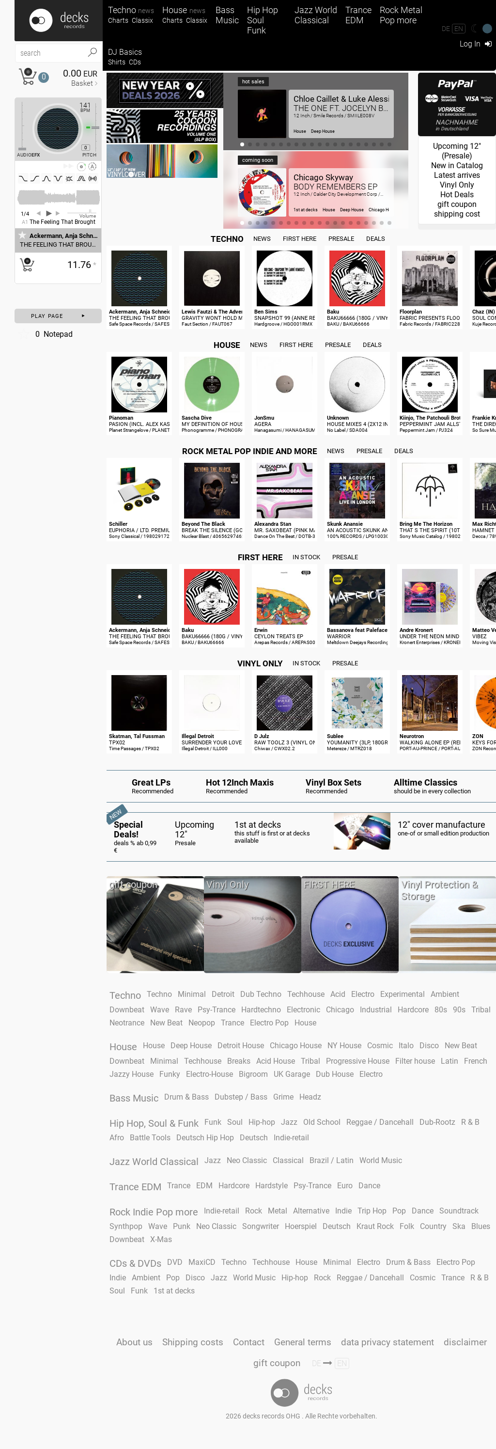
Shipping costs (192, 1342)
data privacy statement (387, 1342)
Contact (248, 1342)
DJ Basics (125, 52)
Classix (142, 20)
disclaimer (465, 1342)
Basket (82, 83)
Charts (118, 20)
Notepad (45, 334)
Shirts (116, 62)
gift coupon (276, 1363)
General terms (302, 1342)
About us (134, 1342)
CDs (135, 62)
